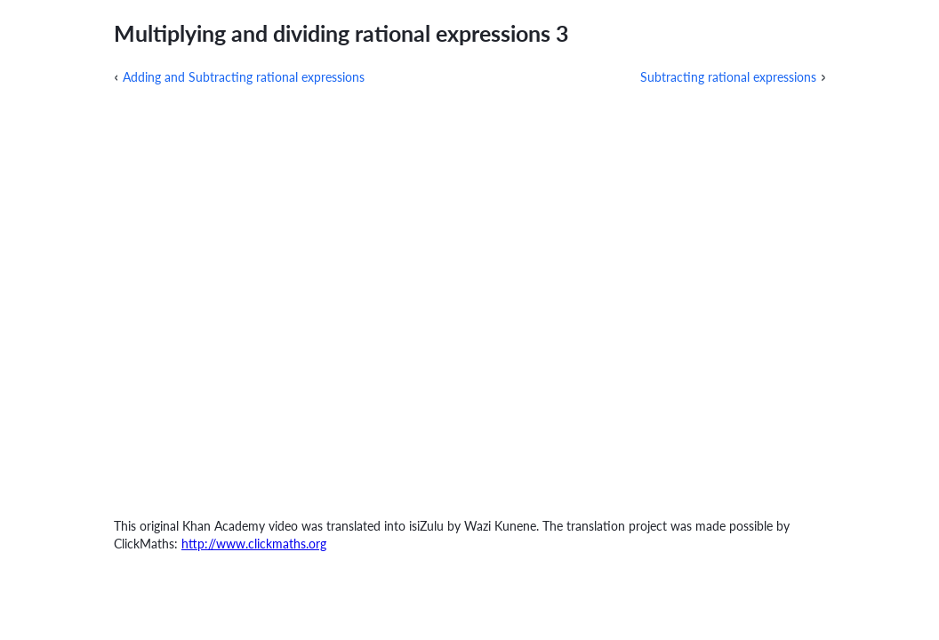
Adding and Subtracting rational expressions (244, 76)
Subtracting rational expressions (728, 76)
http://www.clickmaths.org (253, 543)
